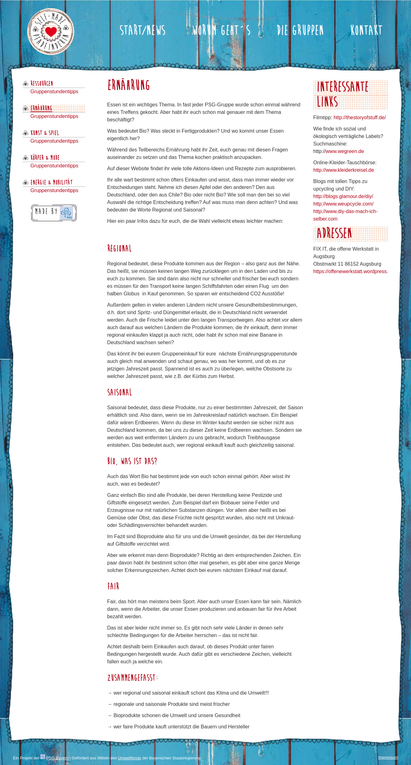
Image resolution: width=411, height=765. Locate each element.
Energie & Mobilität (51, 182)
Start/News (142, 31)
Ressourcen (41, 84)
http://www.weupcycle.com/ (343, 204)
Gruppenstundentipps (54, 91)
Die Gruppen (300, 31)
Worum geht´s (220, 31)
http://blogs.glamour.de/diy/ (343, 196)
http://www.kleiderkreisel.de (343, 170)
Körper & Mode (45, 158)
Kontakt (366, 31)
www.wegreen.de (345, 151)
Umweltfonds (129, 758)
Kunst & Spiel (44, 133)
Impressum (388, 757)
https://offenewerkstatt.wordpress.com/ (356, 271)
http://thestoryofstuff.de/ (360, 117)
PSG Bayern (57, 758)
